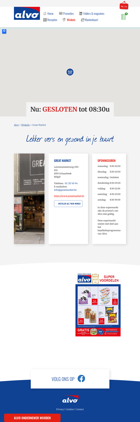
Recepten (52, 19)
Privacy (60, 409)
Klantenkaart (91, 19)
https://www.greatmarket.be (69, 196)
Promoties (68, 13)
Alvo (16, 125)
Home (50, 13)
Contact (80, 409)
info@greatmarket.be (65, 190)
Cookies (70, 409)
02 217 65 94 (71, 183)
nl (122, 6)
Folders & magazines (93, 13)
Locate (4, 31)
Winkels (71, 19)
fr (126, 6)
